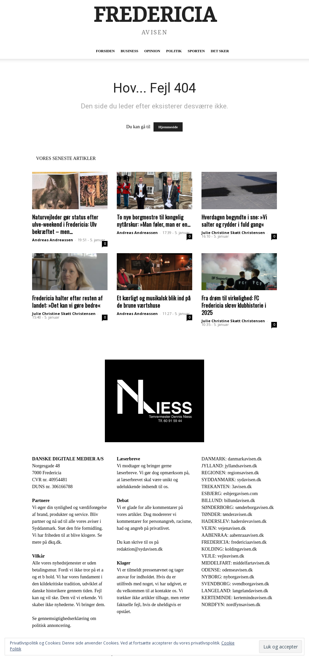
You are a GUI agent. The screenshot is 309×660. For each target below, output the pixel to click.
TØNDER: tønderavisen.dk (226, 514)
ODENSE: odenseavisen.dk (227, 569)
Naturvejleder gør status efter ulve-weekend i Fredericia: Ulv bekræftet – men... (65, 224)
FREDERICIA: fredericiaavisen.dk (234, 542)
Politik (174, 51)
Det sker (220, 51)
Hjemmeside (168, 127)
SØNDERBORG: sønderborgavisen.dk (237, 507)
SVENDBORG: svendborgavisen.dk (235, 583)
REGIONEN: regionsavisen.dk (230, 472)
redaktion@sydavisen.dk (139, 549)
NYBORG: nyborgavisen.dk (227, 576)
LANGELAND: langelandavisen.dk (234, 590)
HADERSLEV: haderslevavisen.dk (233, 521)
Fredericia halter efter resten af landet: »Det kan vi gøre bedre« (67, 301)
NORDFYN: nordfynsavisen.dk (230, 604)
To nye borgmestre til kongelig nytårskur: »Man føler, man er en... (153, 220)
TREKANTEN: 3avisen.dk (226, 486)
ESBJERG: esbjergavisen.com (229, 493)
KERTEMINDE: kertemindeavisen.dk (236, 597)
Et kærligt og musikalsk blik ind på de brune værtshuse (154, 301)
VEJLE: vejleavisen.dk (222, 556)
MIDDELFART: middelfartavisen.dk (235, 563)
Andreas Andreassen (52, 239)
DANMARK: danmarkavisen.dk (231, 458)
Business (129, 51)
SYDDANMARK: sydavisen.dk (231, 479)
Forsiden (105, 51)
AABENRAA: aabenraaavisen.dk (232, 535)
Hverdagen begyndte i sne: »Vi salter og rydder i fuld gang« (234, 220)
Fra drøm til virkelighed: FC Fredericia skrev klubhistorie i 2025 (233, 305)
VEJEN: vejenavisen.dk (223, 528)
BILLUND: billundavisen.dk (228, 500)
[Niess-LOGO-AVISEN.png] (154, 401)
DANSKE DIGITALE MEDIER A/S (68, 458)
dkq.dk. (55, 542)
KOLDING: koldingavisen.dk (229, 549)
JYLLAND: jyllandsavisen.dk (229, 465)
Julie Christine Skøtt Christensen (233, 232)
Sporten (196, 51)
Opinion (152, 51)
